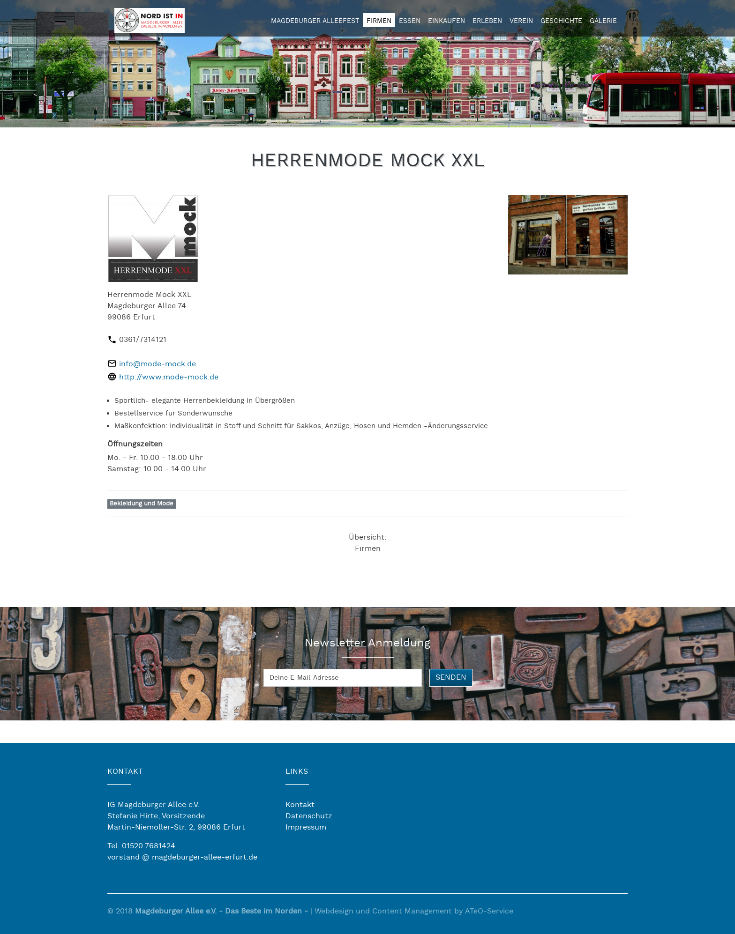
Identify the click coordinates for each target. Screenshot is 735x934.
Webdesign (334, 915)
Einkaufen (446, 21)
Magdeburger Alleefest (315, 21)
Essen (409, 21)
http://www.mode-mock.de (168, 377)
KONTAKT (125, 772)
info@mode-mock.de (157, 364)
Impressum (305, 827)
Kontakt (300, 805)
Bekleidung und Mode (141, 504)
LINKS (296, 772)
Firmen (379, 21)
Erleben (487, 21)
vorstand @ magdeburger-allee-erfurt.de (182, 857)
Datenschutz (308, 816)
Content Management (412, 915)
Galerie (603, 21)
